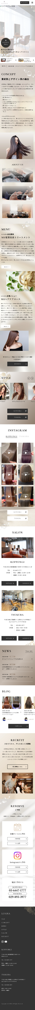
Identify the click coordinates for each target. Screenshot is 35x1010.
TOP (3, 919)
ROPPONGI (17, 411)
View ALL (29, 651)
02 (4, 54)
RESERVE (25, 2)
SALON (4, 933)
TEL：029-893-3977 (6, 985)
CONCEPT (5, 923)
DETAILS (9, 583)
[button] (28, 378)
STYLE (4, 930)
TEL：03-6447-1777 (6, 960)
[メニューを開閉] (32, 3)
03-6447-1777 (17, 890)
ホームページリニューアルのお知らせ (24, 66)
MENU (3, 926)
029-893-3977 (17, 897)
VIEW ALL (18, 726)
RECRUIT (5, 936)
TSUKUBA (17, 417)
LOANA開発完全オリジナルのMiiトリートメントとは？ (10, 713)
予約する (6, 43)
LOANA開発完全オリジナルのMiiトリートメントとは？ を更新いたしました (16, 667)
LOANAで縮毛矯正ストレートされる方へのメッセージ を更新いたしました (15, 677)
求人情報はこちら (17, 766)
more (6, 267)
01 (2, 54)
